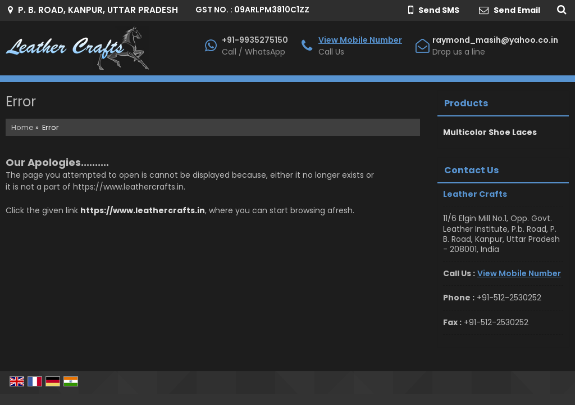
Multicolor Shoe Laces (490, 132)
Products (466, 103)
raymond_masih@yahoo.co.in (495, 40)
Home (22, 127)
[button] (360, 40)
